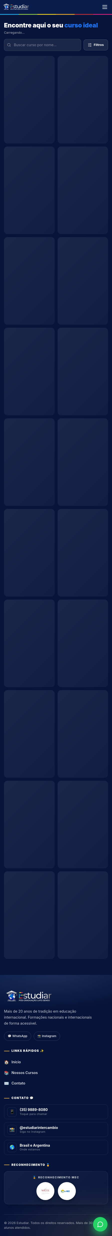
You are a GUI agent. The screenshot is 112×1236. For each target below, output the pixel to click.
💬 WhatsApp (17, 1036)
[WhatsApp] (100, 1224)
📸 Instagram (46, 1036)
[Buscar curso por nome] (42, 45)
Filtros (96, 45)
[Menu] (105, 7)
